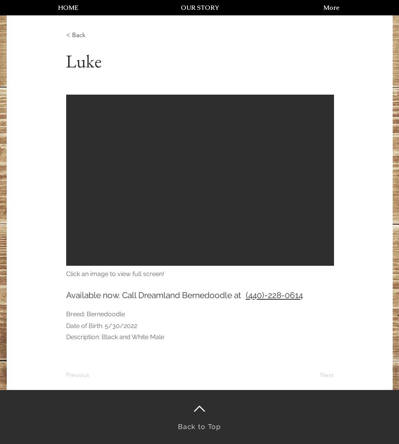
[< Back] (92, 35)
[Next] (314, 375)
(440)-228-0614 (274, 295)
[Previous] (92, 375)
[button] (200, 180)
